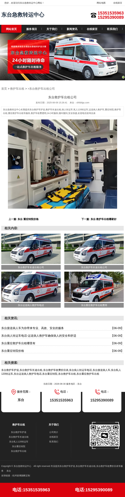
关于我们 (51, 29)
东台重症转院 (18, 446)
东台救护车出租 (18, 451)
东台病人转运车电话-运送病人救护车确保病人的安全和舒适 (62, 336)
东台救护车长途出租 (19, 437)
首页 (4, 88)
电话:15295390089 (94, 489)
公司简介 (53, 432)
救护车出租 (17, 88)
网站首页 (11, 29)
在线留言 (115, 3)
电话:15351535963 (31, 489)
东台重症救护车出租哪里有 (62, 343)
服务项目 (31, 29)
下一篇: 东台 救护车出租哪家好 (98, 219)
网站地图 (99, 3)
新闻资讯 (72, 29)
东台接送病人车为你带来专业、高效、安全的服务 (62, 328)
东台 (8, 471)
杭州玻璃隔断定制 (21, 475)
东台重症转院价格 (62, 351)
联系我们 (112, 29)
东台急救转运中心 (22, 15)
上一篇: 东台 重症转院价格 (24, 219)
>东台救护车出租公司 (41, 88)
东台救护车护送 (18, 432)
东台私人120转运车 (18, 441)
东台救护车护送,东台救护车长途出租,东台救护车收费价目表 (89, 466)
